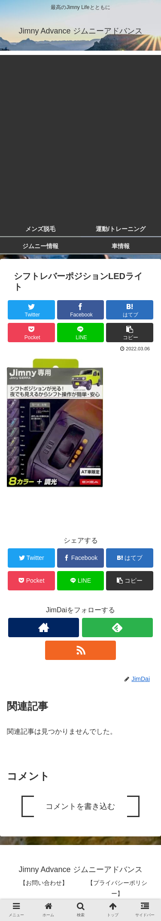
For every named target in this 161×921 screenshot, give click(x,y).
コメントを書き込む (80, 806)
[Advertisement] (80, 135)
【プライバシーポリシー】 (117, 888)
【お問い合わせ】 (44, 882)
